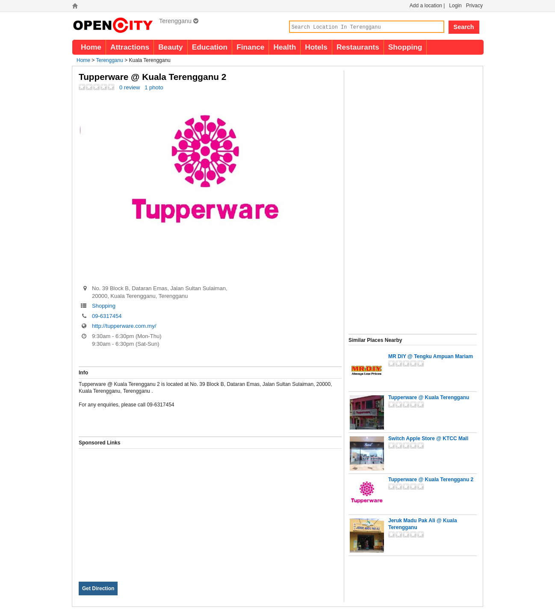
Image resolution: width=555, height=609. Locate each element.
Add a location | (427, 6)
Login (455, 6)
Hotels (316, 47)
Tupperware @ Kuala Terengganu (428, 397)
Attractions (129, 47)
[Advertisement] (210, 508)
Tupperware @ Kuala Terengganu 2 (430, 479)
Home (91, 47)
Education (209, 47)
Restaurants (358, 47)
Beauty (170, 47)
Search (464, 27)
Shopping (405, 47)
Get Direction (98, 588)
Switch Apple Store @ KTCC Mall (428, 438)
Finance (250, 47)
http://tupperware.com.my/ (124, 326)
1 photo (154, 87)
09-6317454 (106, 316)
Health (284, 47)
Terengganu (178, 21)
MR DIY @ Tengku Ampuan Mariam (430, 356)
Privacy (474, 6)
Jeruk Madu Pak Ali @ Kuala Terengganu (422, 524)
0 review (129, 87)
